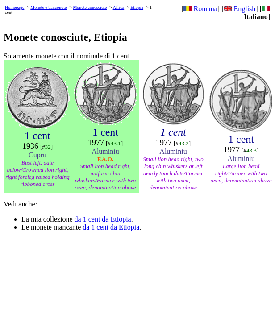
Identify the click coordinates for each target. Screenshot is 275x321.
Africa (119, 7)
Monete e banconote (48, 7)
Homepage (14, 7)
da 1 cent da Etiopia (103, 219)
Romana (200, 8)
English (239, 8)
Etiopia (136, 7)
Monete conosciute (90, 7)
